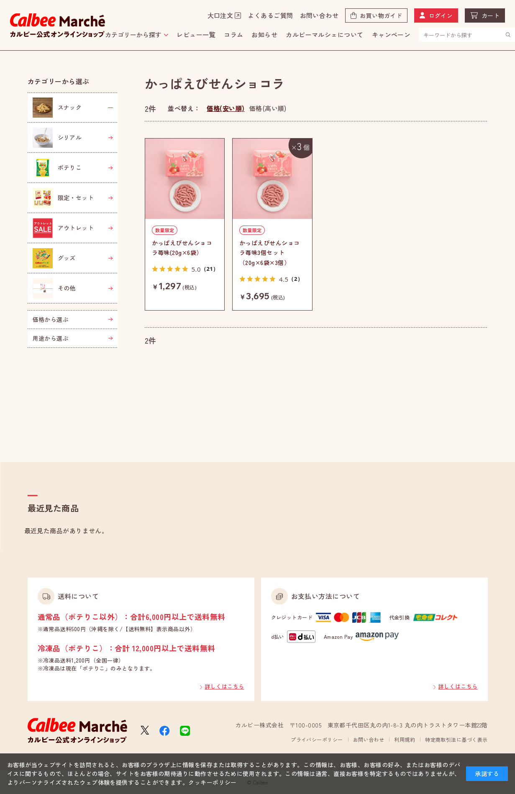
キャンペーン (391, 34)
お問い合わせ (319, 15)
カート (491, 15)
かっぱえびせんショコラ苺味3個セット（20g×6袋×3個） (269, 253)
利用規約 (404, 739)
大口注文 (220, 15)
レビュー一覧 (196, 34)
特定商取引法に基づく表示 (456, 739)
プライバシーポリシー (317, 739)
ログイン (441, 15)
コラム (233, 34)
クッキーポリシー (212, 782)
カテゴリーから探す (133, 34)
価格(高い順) (268, 108)
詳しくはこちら (224, 686)
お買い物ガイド (381, 15)
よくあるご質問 (270, 15)
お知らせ (264, 34)
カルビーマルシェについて (324, 34)
